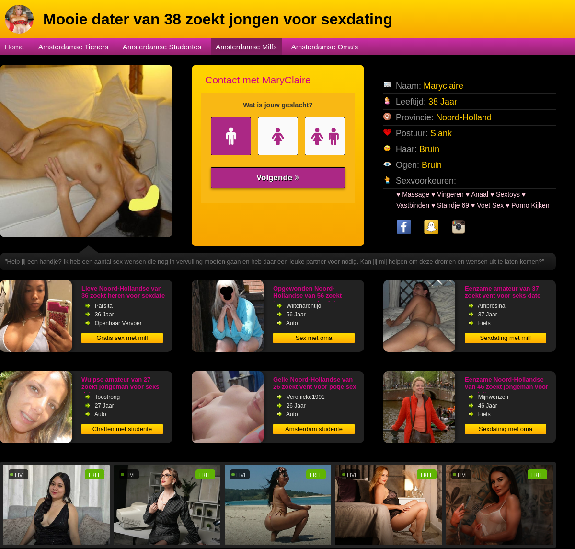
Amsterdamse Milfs (246, 47)
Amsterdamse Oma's (324, 47)
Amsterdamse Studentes (162, 47)
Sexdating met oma (505, 428)
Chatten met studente (122, 428)
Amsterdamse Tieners (73, 47)
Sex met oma (314, 337)
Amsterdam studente (314, 428)
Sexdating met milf (505, 337)
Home (14, 47)
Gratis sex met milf (122, 337)
